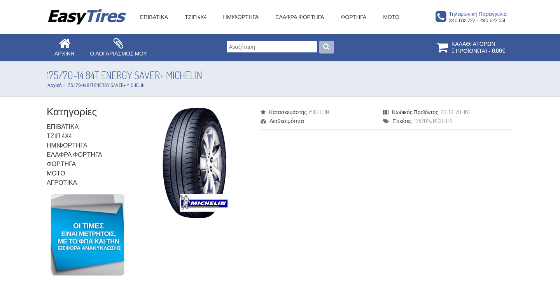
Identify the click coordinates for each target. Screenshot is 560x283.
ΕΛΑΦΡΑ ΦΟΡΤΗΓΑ (299, 17)
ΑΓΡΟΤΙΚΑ (62, 182)
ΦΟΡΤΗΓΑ (353, 17)
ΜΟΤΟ (391, 17)
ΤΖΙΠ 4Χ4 (195, 17)
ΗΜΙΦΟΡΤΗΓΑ (241, 17)
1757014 (422, 121)
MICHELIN (319, 112)
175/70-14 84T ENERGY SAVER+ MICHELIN (105, 85)
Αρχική (54, 85)
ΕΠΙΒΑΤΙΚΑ (154, 17)
